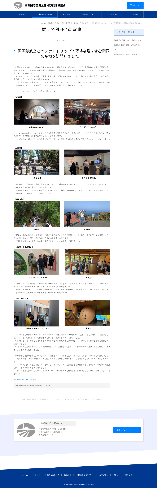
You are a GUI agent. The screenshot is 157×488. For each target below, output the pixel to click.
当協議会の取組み (44, 14)
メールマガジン (113, 14)
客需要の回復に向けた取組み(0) (126, 54)
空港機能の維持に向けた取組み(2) (127, 45)
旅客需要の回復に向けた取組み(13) (127, 40)
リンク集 (134, 14)
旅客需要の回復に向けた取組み (25, 379)
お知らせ (22, 14)
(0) (115, 49)
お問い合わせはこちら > (127, 430)
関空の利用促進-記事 (81, 23)
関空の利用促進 (67, 23)
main (57, 399)
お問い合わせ (129, 475)
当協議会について (88, 14)
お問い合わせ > (135, 5)
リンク (116, 475)
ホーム (43, 23)
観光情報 (66, 14)
